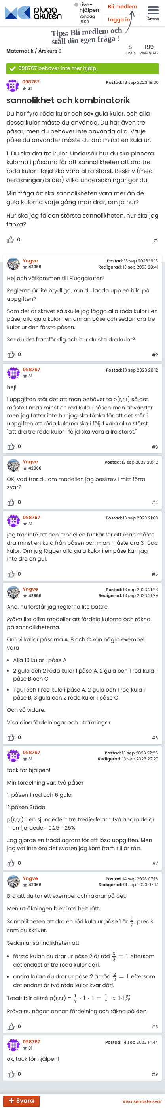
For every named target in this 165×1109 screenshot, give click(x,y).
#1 (156, 240)
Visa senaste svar (142, 1101)
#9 (155, 1074)
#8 (155, 1027)
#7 (155, 863)
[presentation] (132, 921)
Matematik (20, 51)
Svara (25, 1101)
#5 (155, 574)
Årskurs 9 (50, 51)
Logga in (119, 19)
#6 (155, 738)
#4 (155, 503)
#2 (155, 355)
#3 (155, 447)
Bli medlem (122, 6)
